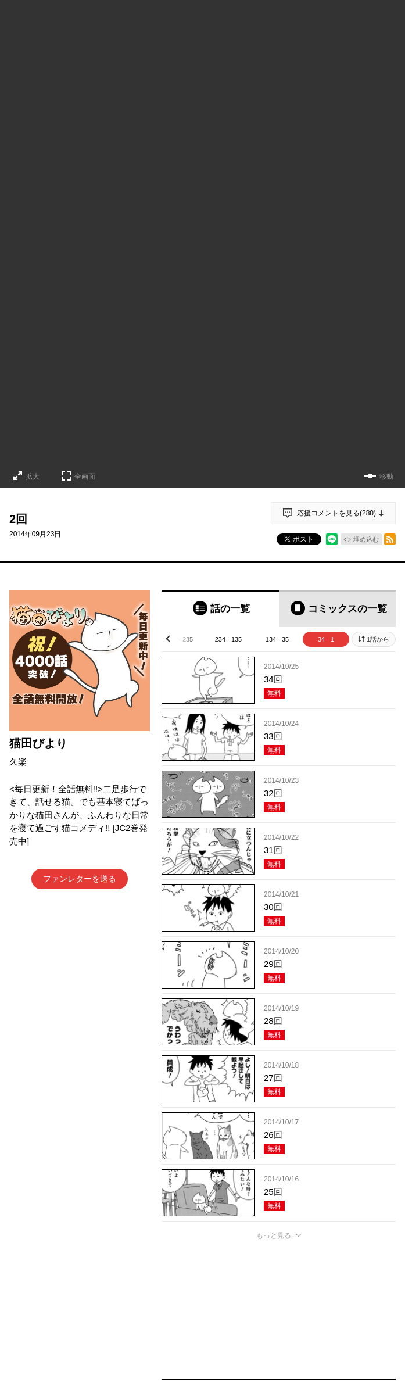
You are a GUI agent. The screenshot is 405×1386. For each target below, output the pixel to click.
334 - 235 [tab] (179, 639)
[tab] (220, 608)
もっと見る (273, 1235)
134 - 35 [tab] (277, 639)
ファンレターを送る (79, 878)
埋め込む (366, 539)
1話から (378, 639)
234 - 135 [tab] (228, 639)
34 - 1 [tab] (326, 639)
